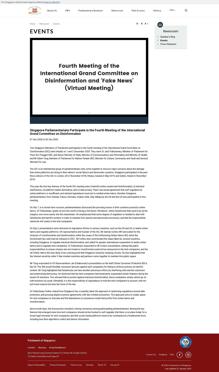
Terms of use (76, 365)
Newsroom (117, 10)
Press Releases (168, 44)
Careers (31, 347)
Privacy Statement (58, 365)
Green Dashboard (57, 347)
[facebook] (180, 355)
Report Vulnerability (36, 365)
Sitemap (89, 365)
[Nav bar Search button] (186, 10)
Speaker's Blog (167, 37)
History (157, 10)
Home (32, 24)
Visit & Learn (138, 10)
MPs (67, 10)
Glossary (42, 347)
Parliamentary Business (90, 10)
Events (164, 40)
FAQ (172, 354)
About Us (52, 10)
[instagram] (187, 355)
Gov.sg (114, 365)
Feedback (163, 354)
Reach (102, 365)
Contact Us (151, 354)
